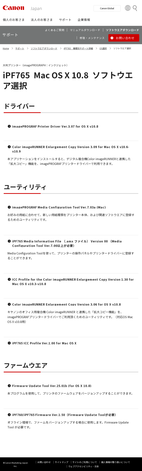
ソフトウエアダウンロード (44, 48)
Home (6, 48)
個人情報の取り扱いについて (115, 462)
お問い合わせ (44, 462)
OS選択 (103, 48)
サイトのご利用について (84, 462)
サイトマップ (61, 462)
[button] (14, 20)
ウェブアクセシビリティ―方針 (83, 466)
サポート (19, 48)
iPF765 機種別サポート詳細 (78, 48)
